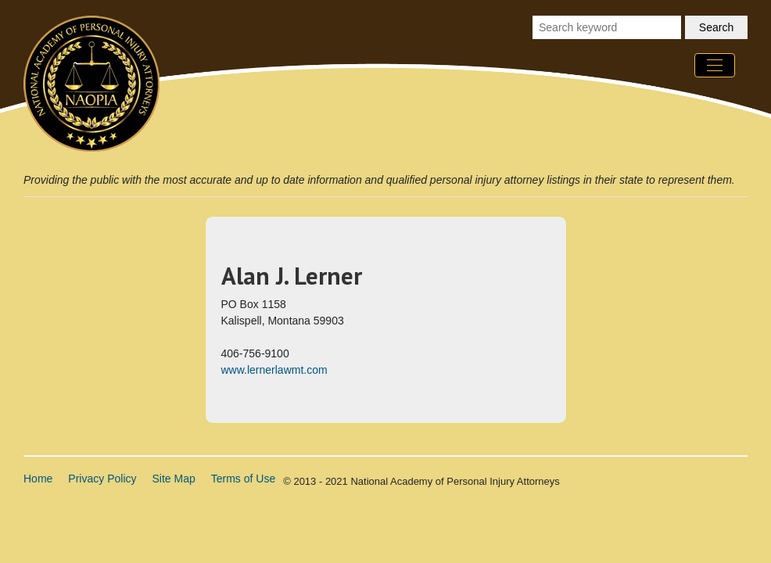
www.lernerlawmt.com (274, 370)
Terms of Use (243, 478)
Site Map (173, 478)
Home (37, 478)
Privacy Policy (102, 478)
